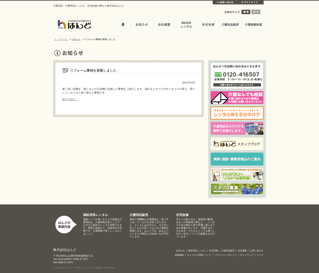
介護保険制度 (253, 24)
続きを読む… (70, 99)
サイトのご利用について (199, 255)
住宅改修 (208, 24)
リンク (260, 255)
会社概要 (164, 24)
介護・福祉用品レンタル (186, 24)
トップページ (122, 24)
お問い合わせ (225, 2)
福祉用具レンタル (95, 215)
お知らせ (141, 24)
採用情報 (179, 255)
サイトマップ (250, 2)
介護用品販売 (230, 24)
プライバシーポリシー (226, 255)
